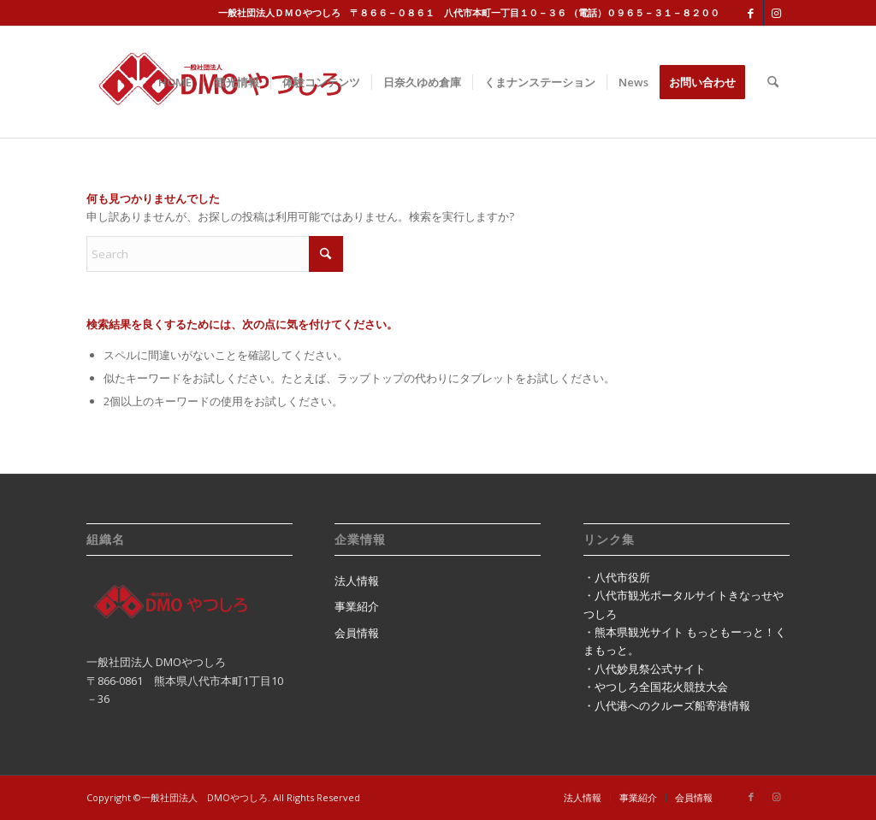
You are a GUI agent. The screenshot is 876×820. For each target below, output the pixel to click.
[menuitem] (175, 82)
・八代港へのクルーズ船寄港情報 (666, 705)
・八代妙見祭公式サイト (644, 668)
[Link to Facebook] (750, 13)
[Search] (773, 82)
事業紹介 (356, 606)
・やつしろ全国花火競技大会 (655, 686)
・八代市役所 (616, 577)
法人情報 (356, 580)
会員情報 (356, 632)
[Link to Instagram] (777, 13)
